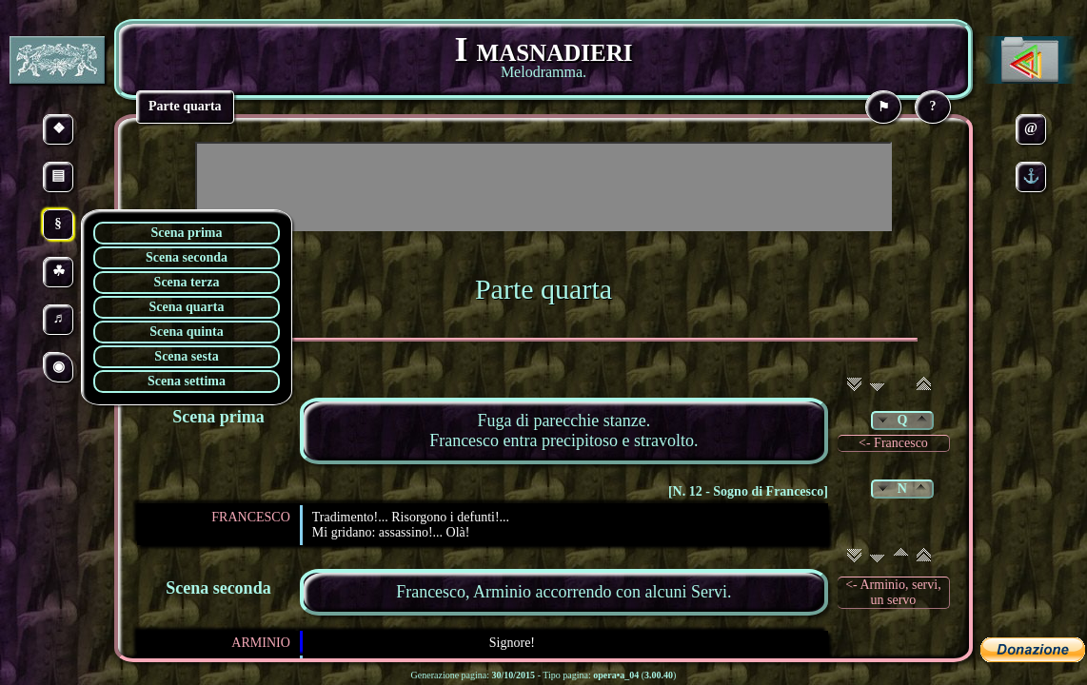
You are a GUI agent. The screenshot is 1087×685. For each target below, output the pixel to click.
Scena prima (186, 232)
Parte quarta (543, 288)
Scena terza (187, 282)
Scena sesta (186, 356)
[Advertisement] (543, 186)
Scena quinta (186, 331)
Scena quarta (187, 307)
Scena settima (187, 381)
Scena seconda (186, 257)
